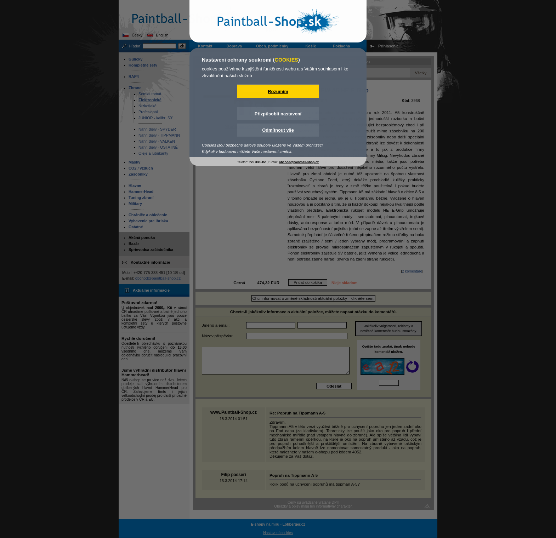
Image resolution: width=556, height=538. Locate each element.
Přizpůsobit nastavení (278, 113)
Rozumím (278, 91)
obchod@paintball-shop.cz (299, 162)
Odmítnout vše (278, 130)
